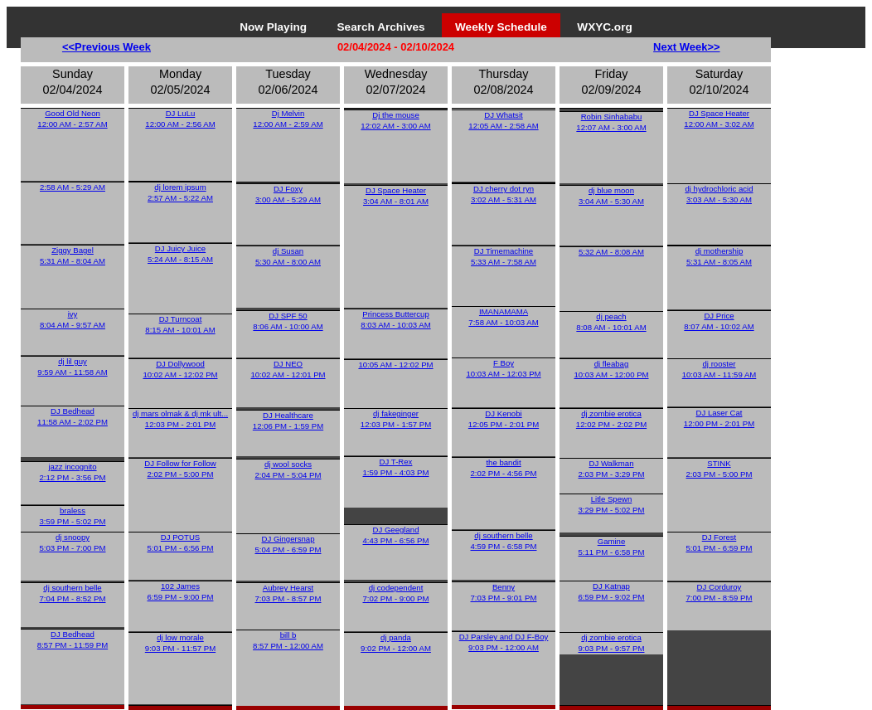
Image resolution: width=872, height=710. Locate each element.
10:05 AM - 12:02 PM (395, 364)
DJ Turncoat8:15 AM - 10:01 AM (180, 324)
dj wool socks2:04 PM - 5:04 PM (288, 469)
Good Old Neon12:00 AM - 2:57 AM (72, 119)
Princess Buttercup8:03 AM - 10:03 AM (395, 319)
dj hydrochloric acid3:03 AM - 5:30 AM (719, 194)
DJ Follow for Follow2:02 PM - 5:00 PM (180, 469)
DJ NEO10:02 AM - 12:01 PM (287, 369)
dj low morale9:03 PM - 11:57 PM (180, 643)
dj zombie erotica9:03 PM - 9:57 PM (612, 643)
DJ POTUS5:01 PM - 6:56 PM (181, 542)
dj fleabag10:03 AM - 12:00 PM (611, 369)
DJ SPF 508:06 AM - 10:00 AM (287, 321)
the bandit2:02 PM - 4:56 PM (504, 468)
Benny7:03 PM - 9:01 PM (504, 592)
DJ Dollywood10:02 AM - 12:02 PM (180, 369)
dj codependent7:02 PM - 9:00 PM (396, 593)
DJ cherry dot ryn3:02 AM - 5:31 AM (503, 194)
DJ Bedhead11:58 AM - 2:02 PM (72, 416)
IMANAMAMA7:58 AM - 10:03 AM (503, 317)
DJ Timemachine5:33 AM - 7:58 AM (503, 256)
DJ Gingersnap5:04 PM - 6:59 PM (288, 544)
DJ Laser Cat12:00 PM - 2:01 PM (719, 418)
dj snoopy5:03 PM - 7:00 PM (73, 542)
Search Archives (381, 27)
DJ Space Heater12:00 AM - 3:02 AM (718, 119)
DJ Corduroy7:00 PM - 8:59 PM (719, 592)
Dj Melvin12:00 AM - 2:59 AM (287, 119)
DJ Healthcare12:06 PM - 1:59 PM (288, 420)
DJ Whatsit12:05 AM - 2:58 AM (503, 120)
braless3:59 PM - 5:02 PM (73, 516)
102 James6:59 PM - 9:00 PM (181, 591)
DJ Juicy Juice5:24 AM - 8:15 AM (180, 254)
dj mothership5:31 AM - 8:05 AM (719, 256)
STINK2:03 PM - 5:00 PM (719, 469)
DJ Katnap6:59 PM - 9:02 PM (612, 591)
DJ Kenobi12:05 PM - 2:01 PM (503, 419)
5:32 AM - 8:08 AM (611, 251)
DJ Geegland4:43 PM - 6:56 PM (396, 535)
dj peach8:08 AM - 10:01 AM (611, 322)
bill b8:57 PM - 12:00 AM (288, 640)
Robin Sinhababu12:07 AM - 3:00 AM (611, 122)
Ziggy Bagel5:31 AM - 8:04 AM (72, 255)
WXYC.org (604, 27)
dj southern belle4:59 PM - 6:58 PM (504, 541)
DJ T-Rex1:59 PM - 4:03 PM (396, 467)
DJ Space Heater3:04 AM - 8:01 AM (396, 196)
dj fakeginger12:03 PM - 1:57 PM (396, 419)
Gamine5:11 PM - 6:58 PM (612, 547)
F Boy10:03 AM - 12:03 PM (503, 368)
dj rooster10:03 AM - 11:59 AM (719, 369)
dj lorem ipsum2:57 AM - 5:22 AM (180, 192)
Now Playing (273, 27)
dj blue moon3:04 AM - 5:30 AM (611, 196)
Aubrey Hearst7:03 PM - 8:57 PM (288, 593)
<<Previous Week (106, 47)
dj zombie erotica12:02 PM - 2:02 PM (611, 419)
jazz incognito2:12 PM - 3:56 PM (73, 472)
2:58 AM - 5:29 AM (72, 187)
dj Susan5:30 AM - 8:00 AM (288, 256)
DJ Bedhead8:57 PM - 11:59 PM (72, 639)
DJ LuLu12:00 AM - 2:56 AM (180, 119)
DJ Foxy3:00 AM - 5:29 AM (288, 194)
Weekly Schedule (501, 27)
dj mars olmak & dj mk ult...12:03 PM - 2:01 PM (180, 419)
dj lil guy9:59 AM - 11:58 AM (72, 367)
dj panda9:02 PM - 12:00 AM (396, 643)
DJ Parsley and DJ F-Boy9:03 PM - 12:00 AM (504, 642)
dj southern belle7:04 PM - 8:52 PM (73, 593)
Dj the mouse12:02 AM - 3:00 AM (395, 120)
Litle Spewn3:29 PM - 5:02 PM (612, 504)
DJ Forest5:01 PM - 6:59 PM (719, 542)
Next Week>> (686, 47)
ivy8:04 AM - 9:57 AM (72, 319)
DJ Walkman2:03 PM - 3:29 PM (612, 469)
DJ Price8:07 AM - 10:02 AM (718, 321)
